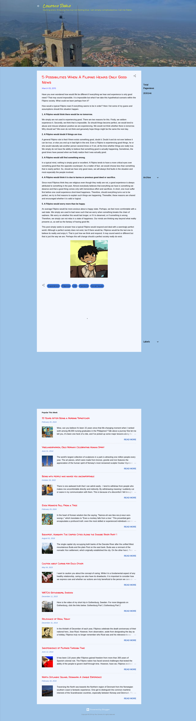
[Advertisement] (162, 31)
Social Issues (97, 286)
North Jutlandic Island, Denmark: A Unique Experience (72, 677)
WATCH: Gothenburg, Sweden (57, 592)
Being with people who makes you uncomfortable (68, 476)
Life (74, 286)
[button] (134, 76)
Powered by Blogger (98, 709)
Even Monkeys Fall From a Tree (59, 505)
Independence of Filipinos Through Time (63, 648)
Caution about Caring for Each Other (62, 563)
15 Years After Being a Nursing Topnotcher (66, 418)
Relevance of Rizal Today (56, 619)
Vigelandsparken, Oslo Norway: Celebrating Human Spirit (73, 447)
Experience (53, 286)
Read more (130, 439)
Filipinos (66, 286)
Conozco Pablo (57, 5)
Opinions (84, 286)
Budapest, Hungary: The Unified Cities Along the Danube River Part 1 (79, 534)
